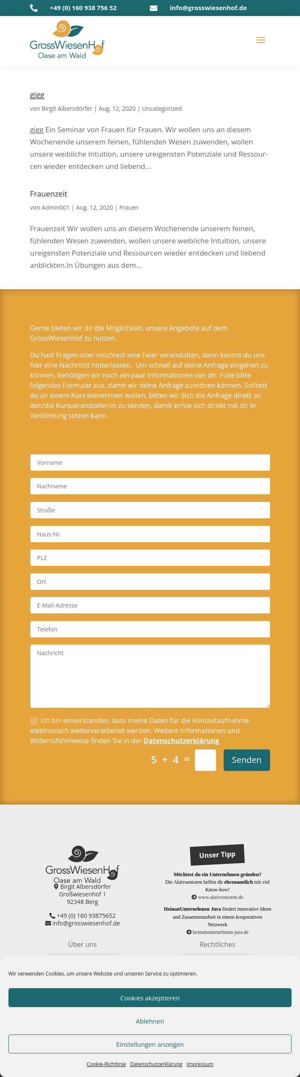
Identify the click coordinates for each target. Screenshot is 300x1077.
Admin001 (56, 207)
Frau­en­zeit (48, 194)
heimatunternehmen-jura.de (217, 932)
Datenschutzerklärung (181, 740)
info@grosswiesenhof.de (208, 7)
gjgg (37, 95)
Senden (247, 759)
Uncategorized (162, 108)
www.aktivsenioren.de (217, 897)
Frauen (129, 207)
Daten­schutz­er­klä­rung (156, 1064)
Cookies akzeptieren (150, 998)
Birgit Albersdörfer (67, 108)
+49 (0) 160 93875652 (82, 916)
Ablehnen (150, 1021)
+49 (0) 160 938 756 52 (83, 7)
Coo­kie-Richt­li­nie (106, 1064)
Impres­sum (199, 1064)
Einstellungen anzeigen (150, 1044)
